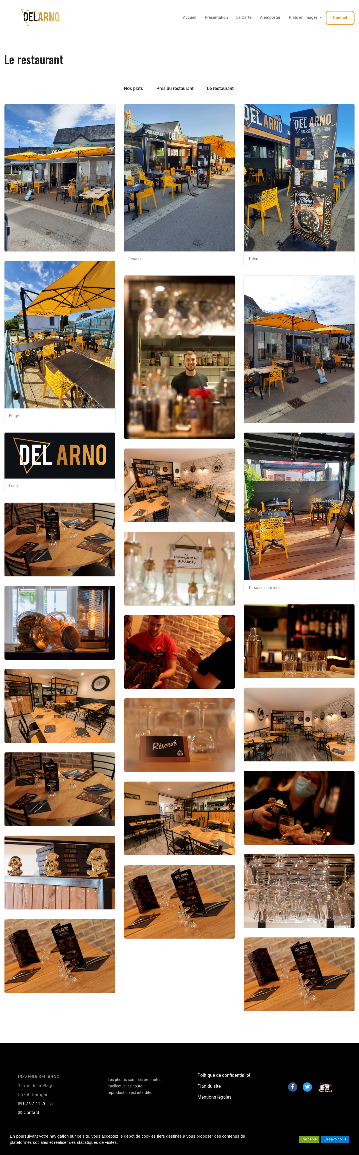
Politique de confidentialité (223, 1075)
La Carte (243, 17)
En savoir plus (334, 1139)
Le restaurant (220, 88)
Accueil (189, 17)
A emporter (270, 17)
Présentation (216, 17)
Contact (340, 17)
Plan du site (209, 1086)
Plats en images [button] (305, 17)
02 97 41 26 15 (38, 1103)
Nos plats (133, 88)
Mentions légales (214, 1097)
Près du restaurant (175, 88)
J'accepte (309, 1139)
